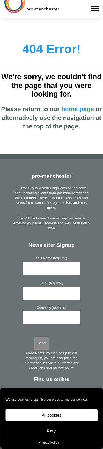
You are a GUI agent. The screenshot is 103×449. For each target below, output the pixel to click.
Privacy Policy (48, 442)
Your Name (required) (51, 258)
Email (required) (51, 283)
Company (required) (51, 308)
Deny (51, 430)
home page (77, 109)
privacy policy (63, 368)
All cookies (52, 415)
